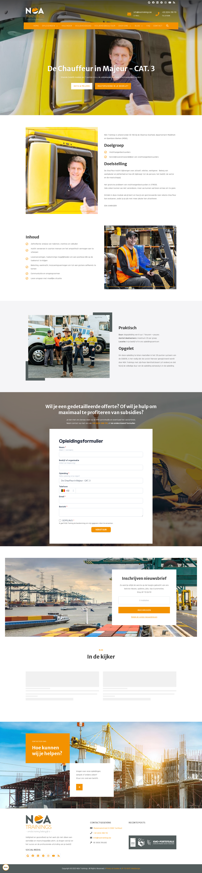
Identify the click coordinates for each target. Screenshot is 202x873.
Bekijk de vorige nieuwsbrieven (144, 616)
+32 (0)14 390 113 (169, 12)
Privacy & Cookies (113, 868)
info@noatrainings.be (143, 12)
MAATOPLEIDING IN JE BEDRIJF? (113, 86)
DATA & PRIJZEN (82, 86)
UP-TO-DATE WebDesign (130, 868)
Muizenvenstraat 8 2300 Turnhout (108, 828)
